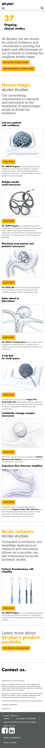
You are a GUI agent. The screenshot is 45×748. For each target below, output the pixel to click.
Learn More (8, 162)
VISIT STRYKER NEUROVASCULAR (16, 648)
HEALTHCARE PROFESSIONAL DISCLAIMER (20, 722)
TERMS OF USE (9, 726)
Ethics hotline (10, 742)
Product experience (12, 738)
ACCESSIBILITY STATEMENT (26, 718)
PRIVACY (7, 718)
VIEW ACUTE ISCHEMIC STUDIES (15, 62)
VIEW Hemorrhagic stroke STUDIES (18, 69)
